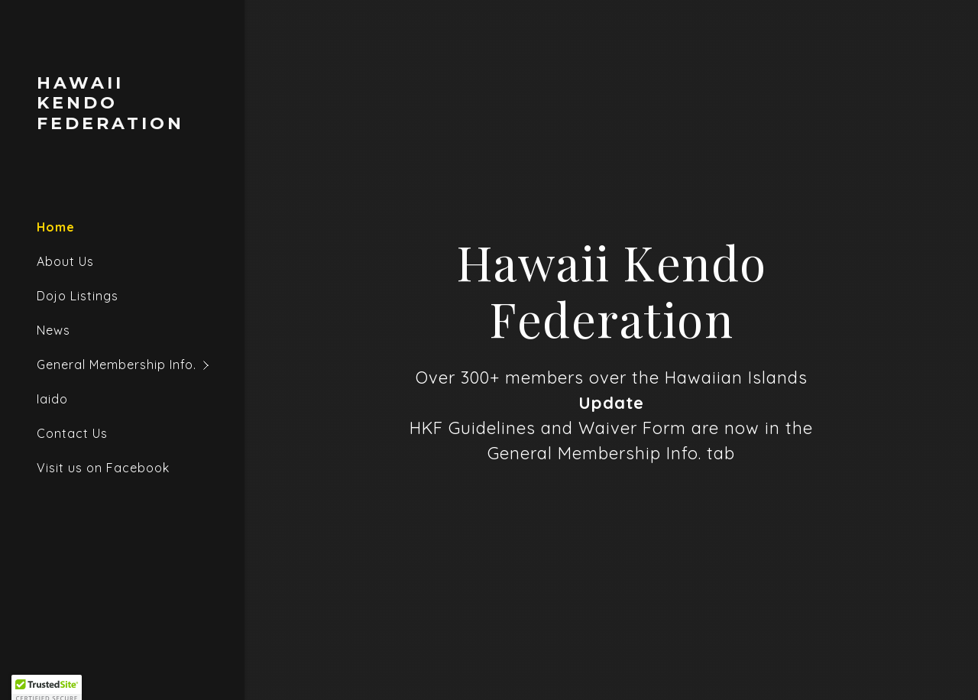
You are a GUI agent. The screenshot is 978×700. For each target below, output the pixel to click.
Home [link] (56, 227)
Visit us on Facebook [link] (103, 467)
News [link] (53, 330)
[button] (140, 365)
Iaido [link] (52, 399)
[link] (122, 124)
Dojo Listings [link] (77, 295)
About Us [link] (65, 261)
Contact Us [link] (72, 433)
